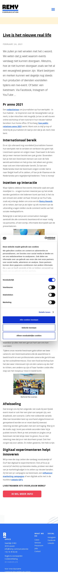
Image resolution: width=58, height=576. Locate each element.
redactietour (13, 109)
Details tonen (44, 312)
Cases (37, 540)
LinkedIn (51, 543)
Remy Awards (45, 201)
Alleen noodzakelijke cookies (29, 336)
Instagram (51, 537)
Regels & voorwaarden (14, 556)
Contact (38, 551)
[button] (53, 9)
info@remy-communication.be (16, 549)
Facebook (51, 540)
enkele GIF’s (17, 479)
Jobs (36, 548)
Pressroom (39, 545)
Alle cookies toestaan (29, 320)
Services (38, 542)
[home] (10, 9)
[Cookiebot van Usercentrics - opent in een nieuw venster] (44, 238)
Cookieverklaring (11, 559)
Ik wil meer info (22, 494)
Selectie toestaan (29, 328)
